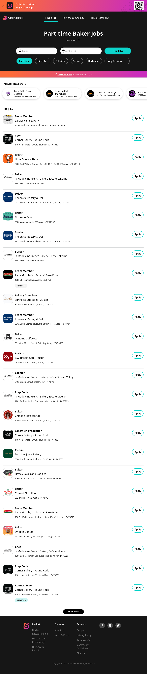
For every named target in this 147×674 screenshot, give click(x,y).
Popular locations (14, 83)
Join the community (73, 17)
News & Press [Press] (62, 635)
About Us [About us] (59, 630)
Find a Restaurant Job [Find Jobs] (40, 632)
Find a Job (51, 17)
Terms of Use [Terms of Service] (84, 640)
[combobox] (36, 51)
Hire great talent (100, 17)
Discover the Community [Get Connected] (39, 640)
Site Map (81, 653)
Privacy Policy (84, 635)
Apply (138, 118)
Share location (63, 74)
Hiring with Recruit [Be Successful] (38, 648)
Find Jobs (118, 51)
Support (81, 630)
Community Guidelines (83, 646)
